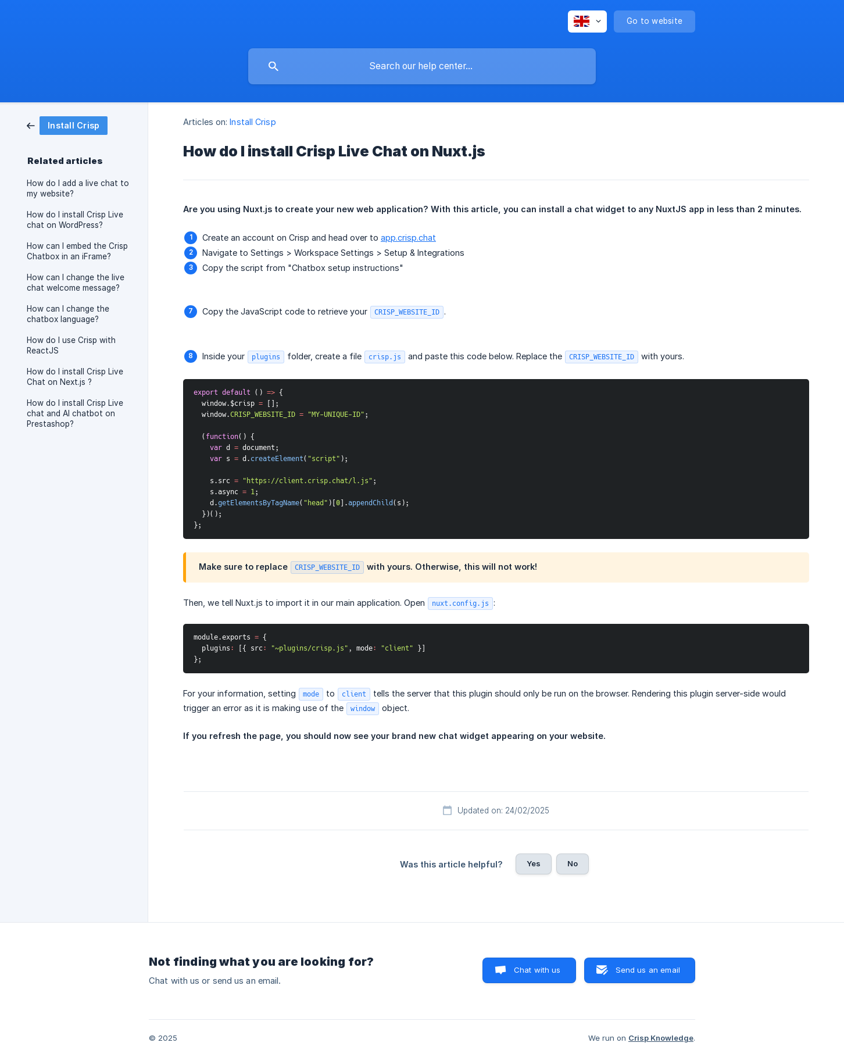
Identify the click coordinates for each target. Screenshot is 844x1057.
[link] (67, 124)
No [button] (572, 863)
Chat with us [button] (537, 969)
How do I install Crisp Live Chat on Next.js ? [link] (75, 377)
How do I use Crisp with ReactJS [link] (71, 345)
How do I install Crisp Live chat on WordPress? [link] (75, 220)
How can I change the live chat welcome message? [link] (75, 282)
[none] (587, 21)
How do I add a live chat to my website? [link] (78, 188)
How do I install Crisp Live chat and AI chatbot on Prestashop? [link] (75, 413)
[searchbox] (422, 66)
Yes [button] (534, 863)
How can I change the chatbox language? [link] (68, 314)
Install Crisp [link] (253, 122)
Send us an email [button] (648, 969)
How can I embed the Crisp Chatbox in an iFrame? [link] (77, 251)
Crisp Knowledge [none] (660, 1037)
